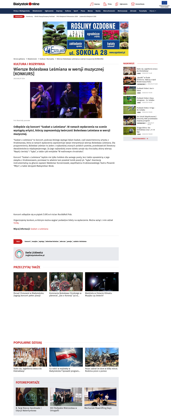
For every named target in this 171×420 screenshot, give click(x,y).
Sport (76, 11)
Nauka (98, 11)
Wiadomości (37, 11)
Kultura (68, 11)
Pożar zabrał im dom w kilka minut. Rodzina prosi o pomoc (101, 370)
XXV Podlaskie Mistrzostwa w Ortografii (63, 409)
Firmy (108, 4)
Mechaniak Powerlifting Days (97, 408)
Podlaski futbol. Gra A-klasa (145, 89)
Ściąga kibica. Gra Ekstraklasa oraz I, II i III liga (146, 130)
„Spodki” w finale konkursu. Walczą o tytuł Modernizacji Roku (146, 80)
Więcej (152, 11)
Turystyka (143, 11)
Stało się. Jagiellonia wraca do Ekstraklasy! (27, 370)
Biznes (90, 11)
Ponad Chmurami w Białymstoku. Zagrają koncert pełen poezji (28, 294)
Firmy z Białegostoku (21, 11)
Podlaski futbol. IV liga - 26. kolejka (146, 109)
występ (41, 241)
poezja (69, 241)
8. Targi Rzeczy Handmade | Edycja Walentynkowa (29, 409)
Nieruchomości (109, 11)
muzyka (35, 241)
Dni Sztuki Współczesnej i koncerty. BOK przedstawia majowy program (147, 119)
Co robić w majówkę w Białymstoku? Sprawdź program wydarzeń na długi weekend (64, 370)
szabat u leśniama (79, 241)
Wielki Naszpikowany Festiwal (45, 16)
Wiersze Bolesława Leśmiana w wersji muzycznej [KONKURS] (80, 59)
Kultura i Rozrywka (47, 59)
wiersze (63, 241)
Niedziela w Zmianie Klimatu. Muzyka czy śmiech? (98, 294)
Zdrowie (133, 11)
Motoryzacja (122, 11)
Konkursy (29, 16)
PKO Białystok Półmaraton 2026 (67, 16)
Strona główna (19, 59)
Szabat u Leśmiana (39, 229)
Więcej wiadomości (139, 139)
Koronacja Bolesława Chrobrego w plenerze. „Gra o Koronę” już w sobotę (65, 294)
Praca (83, 11)
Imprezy (95, 4)
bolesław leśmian (52, 241)
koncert (27, 241)
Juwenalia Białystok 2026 (88, 16)
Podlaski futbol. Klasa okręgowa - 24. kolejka (145, 99)
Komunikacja (137, 4)
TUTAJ (16, 223)
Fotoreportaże (28, 382)
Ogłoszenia (121, 4)
